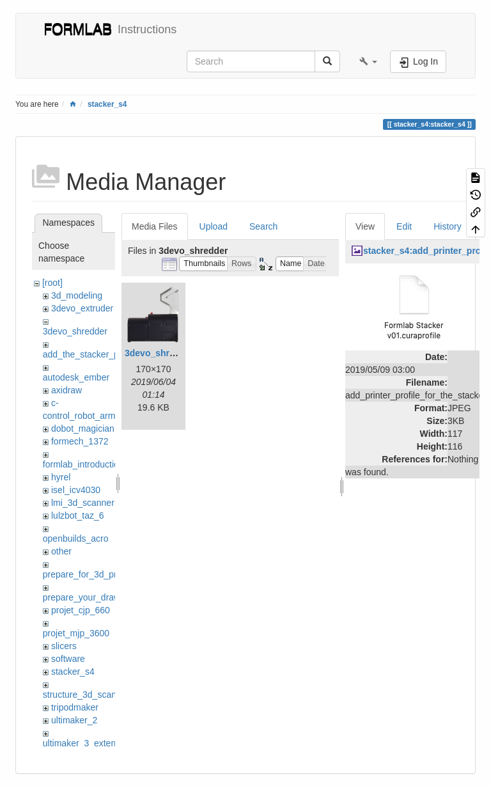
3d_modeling (76, 295)
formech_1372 (80, 441)
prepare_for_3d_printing (90, 574)
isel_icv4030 (75, 490)
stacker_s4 (107, 104)
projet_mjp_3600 (76, 633)
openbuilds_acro (76, 538)
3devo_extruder (82, 308)
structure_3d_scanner (86, 694)
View (365, 226)
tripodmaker (74, 707)
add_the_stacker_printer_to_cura (108, 354)
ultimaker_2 (74, 720)
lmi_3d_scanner (82, 503)
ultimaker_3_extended (87, 743)
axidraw (66, 390)
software (68, 659)
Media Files (155, 226)
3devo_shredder (75, 331)
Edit (404, 226)
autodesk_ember (76, 377)
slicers (64, 646)
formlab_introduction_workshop (105, 464)
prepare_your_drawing (87, 597)
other (61, 551)
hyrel (60, 477)
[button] (368, 61)
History (447, 226)
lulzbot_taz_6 (77, 515)
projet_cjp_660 (80, 610)
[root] (52, 283)
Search (263, 226)
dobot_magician (82, 428)
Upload (213, 226)
